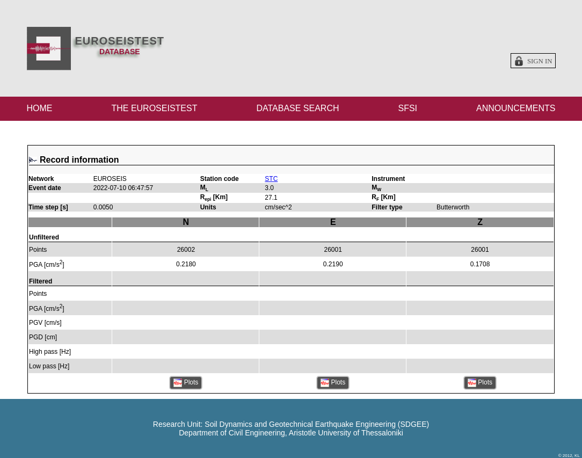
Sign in (539, 61)
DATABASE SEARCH (297, 108)
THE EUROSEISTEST (154, 108)
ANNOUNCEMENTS (516, 108)
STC (271, 179)
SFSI (407, 108)
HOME (40, 108)
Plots (185, 383)
